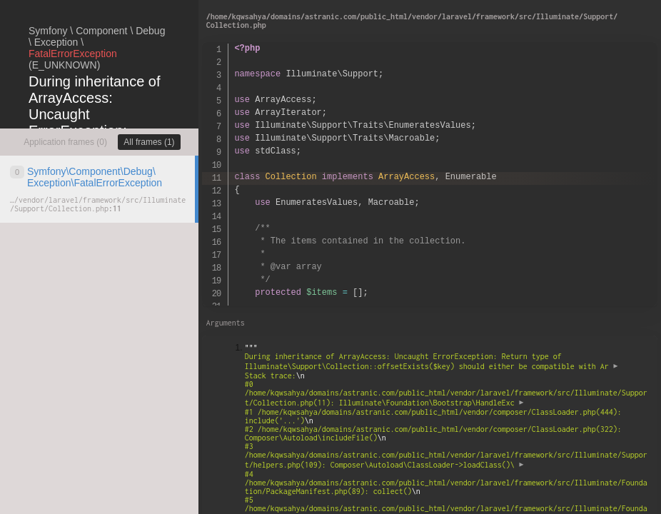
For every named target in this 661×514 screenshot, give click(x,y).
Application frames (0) (65, 142)
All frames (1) (148, 142)
